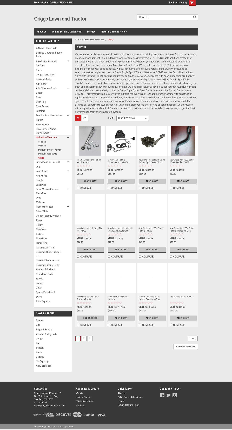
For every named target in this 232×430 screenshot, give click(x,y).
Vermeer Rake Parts (46, 269)
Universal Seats (43, 79)
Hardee (39, 119)
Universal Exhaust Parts (47, 265)
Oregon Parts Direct (45, 74)
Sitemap (80, 405)
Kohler (39, 352)
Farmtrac (40, 110)
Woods (39, 278)
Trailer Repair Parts (45, 247)
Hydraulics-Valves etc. (47, 137)
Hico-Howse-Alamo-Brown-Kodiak (46, 130)
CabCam (40, 65)
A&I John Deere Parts (46, 48)
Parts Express (43, 301)
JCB (38, 166)
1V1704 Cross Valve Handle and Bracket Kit (89, 161)
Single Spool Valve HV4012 (181, 297)
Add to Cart (90, 181)
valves (41, 158)
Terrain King (41, 243)
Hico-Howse (42, 124)
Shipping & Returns (85, 401)
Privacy (91, 31)
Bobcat (39, 92)
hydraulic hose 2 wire (47, 153)
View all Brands (43, 365)
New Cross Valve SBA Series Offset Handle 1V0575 (182, 161)
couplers (42, 141)
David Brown (42, 106)
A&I (38, 325)
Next (194, 338)
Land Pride (41, 184)
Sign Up (183, 2)
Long (38, 197)
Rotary (39, 224)
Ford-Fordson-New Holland (49, 115)
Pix (37, 343)
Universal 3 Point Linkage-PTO (49, 254)
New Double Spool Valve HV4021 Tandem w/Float (149, 298)
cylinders (42, 145)
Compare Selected (185, 346)
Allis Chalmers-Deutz (46, 88)
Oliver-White (42, 211)
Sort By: (111, 118)
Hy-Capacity (42, 361)
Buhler (39, 97)
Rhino (39, 220)
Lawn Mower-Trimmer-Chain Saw (47, 191)
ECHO (39, 296)
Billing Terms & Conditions (66, 31)
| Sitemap (69, 426)
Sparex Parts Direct (45, 292)
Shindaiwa (41, 229)
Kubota (39, 180)
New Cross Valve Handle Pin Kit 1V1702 (89, 229)
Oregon (39, 338)
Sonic (39, 70)
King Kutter (41, 175)
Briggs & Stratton (44, 329)
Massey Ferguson (45, 206)
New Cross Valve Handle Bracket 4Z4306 (88, 298)
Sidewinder (41, 238)
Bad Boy (40, 356)
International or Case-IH (48, 162)
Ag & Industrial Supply (46, 61)
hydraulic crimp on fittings (49, 150)
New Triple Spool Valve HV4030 (118, 298)
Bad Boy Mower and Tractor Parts (49, 54)
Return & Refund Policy (114, 31)
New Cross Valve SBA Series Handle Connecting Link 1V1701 (182, 229)
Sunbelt (40, 347)
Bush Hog (41, 101)
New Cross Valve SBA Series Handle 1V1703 (151, 229)
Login (172, 2)
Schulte (40, 233)
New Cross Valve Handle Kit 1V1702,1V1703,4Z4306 (120, 229)
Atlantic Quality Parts (46, 334)
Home (78, 40)
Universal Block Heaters (47, 260)
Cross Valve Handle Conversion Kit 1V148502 (118, 161)
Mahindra (40, 202)
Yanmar (39, 283)
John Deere (41, 171)
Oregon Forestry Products (49, 215)
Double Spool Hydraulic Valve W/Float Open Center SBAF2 (152, 161)
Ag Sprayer (41, 83)
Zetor (39, 287)
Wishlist (80, 393)
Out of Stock (90, 318)
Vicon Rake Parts (44, 274)
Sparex (39, 320)
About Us (41, 31)
